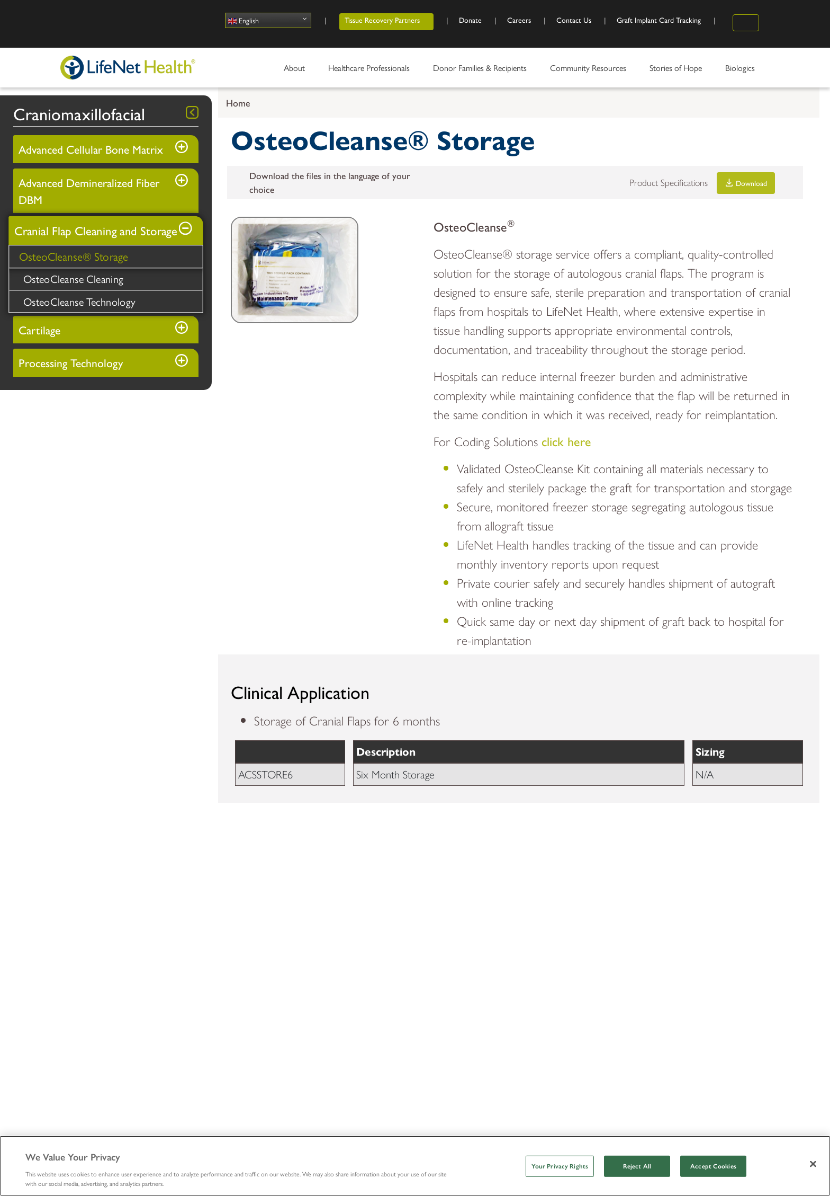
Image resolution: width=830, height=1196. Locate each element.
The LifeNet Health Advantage (116, 932)
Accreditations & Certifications (116, 1008)
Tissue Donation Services (252, 966)
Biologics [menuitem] (741, 71)
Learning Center (236, 1004)
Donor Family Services (390, 947)
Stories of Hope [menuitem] (677, 71)
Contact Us (81, 1027)
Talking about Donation (676, 1008)
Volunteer (651, 951)
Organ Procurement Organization (269, 985)
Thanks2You (371, 985)
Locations (78, 970)
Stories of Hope (532, 901)
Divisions (76, 951)
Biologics (222, 947)
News (71, 989)
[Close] (813, 1163)
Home (238, 102)
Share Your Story (522, 932)
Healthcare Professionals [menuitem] (370, 71)
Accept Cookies (713, 1166)
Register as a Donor (669, 932)
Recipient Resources (385, 966)
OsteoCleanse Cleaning (73, 279)
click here (566, 441)
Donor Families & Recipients (394, 908)
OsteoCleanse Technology (79, 301)
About (76, 901)
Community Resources (691, 901)
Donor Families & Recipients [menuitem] (481, 71)
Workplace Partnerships (676, 989)
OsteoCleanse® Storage (73, 257)
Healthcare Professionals (240, 908)
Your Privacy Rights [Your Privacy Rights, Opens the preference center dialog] (559, 1166)
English (243, 20)
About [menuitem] (295, 71)
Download (746, 183)
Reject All (637, 1166)
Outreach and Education (678, 970)
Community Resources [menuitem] (589, 71)
